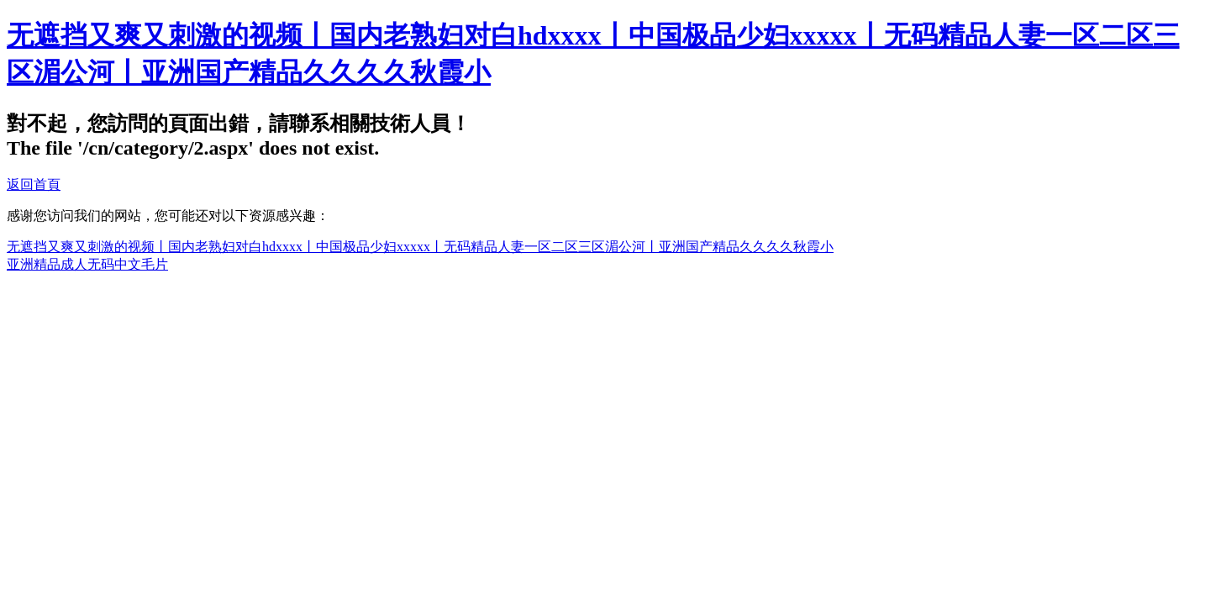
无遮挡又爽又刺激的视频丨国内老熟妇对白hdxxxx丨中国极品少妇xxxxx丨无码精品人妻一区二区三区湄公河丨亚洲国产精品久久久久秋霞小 (420, 246)
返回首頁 (33, 184)
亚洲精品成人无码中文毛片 (87, 264)
